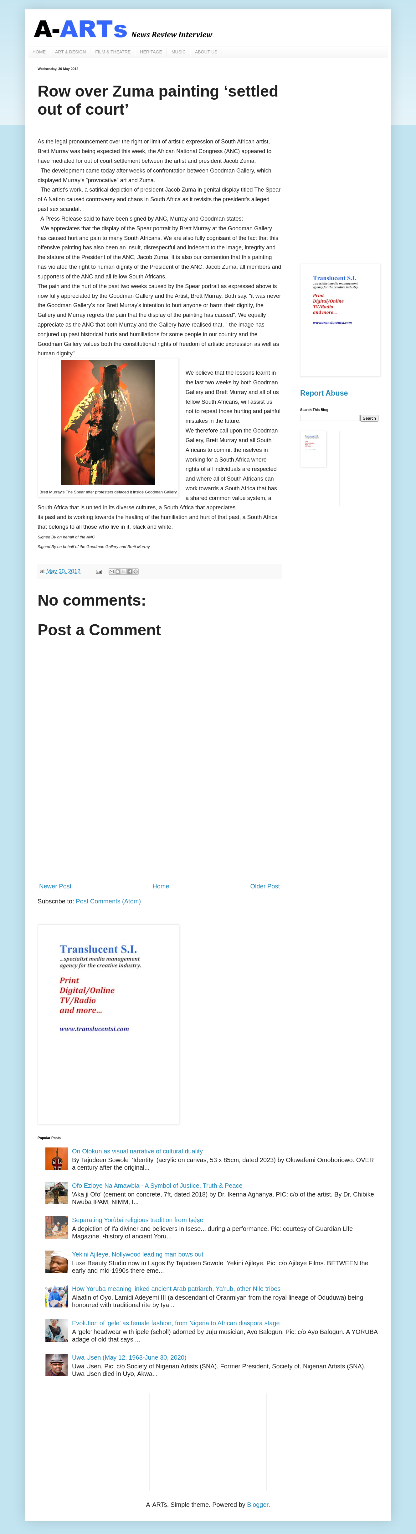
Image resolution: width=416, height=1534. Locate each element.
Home (160, 886)
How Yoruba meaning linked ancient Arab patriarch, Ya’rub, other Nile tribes (176, 1288)
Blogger (257, 1504)
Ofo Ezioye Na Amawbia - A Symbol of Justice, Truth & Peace (157, 1185)
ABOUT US (206, 51)
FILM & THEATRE (113, 51)
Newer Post (55, 886)
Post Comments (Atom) (108, 901)
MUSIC (179, 51)
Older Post (265, 886)
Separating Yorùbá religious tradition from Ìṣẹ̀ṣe (137, 1220)
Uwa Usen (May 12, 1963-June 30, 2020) (129, 1357)
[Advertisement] (159, 825)
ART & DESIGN (70, 51)
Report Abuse (324, 393)
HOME (39, 51)
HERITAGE (151, 51)
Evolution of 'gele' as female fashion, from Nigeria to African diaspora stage (176, 1323)
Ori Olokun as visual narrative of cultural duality (137, 1151)
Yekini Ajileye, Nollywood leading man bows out (137, 1254)
